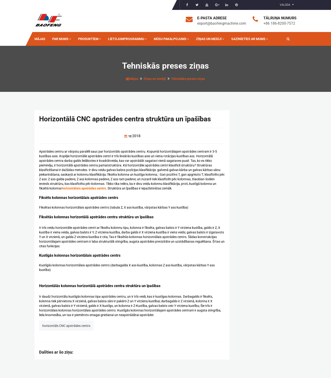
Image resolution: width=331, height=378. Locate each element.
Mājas (39, 39)
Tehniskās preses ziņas (188, 79)
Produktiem (89, 39)
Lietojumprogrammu (127, 39)
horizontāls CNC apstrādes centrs (66, 326)
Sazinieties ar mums (249, 39)
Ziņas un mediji (210, 39)
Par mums (61, 39)
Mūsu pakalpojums (171, 39)
